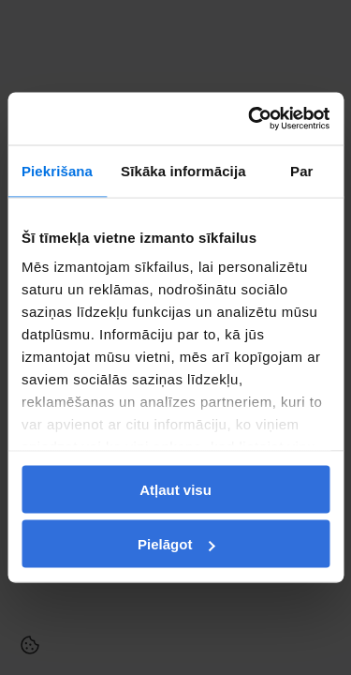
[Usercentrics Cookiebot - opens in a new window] (249, 119)
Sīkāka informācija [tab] (183, 170)
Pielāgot (176, 544)
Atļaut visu (175, 489)
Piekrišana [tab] (57, 170)
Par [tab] (302, 170)
